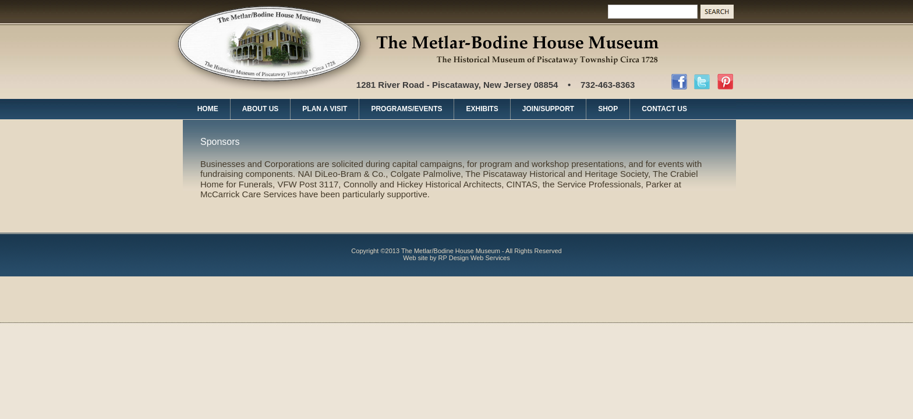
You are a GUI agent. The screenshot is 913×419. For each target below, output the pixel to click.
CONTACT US (664, 109)
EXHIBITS (482, 109)
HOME (207, 109)
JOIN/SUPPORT (548, 109)
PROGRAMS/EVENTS (406, 109)
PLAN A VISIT (324, 109)
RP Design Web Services (474, 257)
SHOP (608, 109)
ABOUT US (260, 109)
